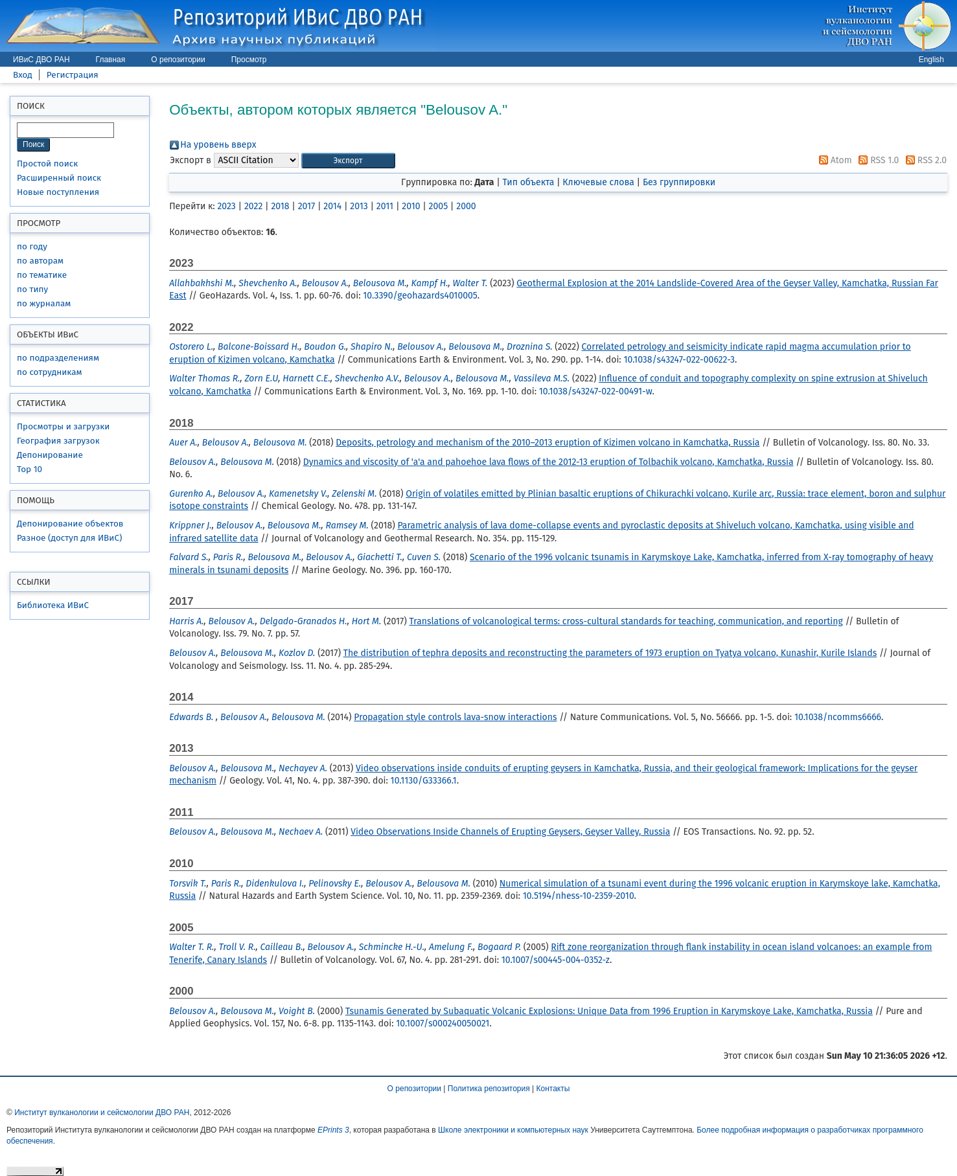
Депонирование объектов (70, 523)
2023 (226, 206)
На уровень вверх (218, 144)
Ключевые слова (598, 182)
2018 (280, 206)
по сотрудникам (49, 372)
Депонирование (50, 454)
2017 (307, 206)
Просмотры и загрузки (63, 426)
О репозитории (178, 59)
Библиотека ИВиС (53, 605)
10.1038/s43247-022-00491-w (595, 391)
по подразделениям (58, 357)
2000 (466, 206)
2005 (438, 206)
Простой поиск (47, 163)
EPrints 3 (333, 1130)
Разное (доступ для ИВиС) (69, 537)
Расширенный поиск (59, 177)
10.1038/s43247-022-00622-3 (679, 359)
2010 (411, 206)
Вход (22, 74)
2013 (358, 206)
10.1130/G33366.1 (424, 780)
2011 (384, 206)
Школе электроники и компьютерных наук (513, 1130)
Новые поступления (58, 192)
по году (32, 246)
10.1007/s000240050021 (442, 1023)
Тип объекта (528, 182)
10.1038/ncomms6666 (837, 717)
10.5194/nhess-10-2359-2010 (578, 895)
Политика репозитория (489, 1088)
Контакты (553, 1088)
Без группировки (679, 182)
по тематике (42, 274)
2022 (253, 206)
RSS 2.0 (924, 160)
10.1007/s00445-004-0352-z (556, 960)
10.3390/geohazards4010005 (420, 295)
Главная (111, 59)
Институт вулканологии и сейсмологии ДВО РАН (101, 1112)
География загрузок (58, 440)
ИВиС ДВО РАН (41, 59)
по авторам (40, 260)
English (931, 59)
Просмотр (249, 59)
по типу (32, 289)
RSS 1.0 (876, 160)
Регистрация (72, 74)
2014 (332, 206)
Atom (833, 160)
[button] (348, 161)
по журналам (44, 303)
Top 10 (29, 469)
